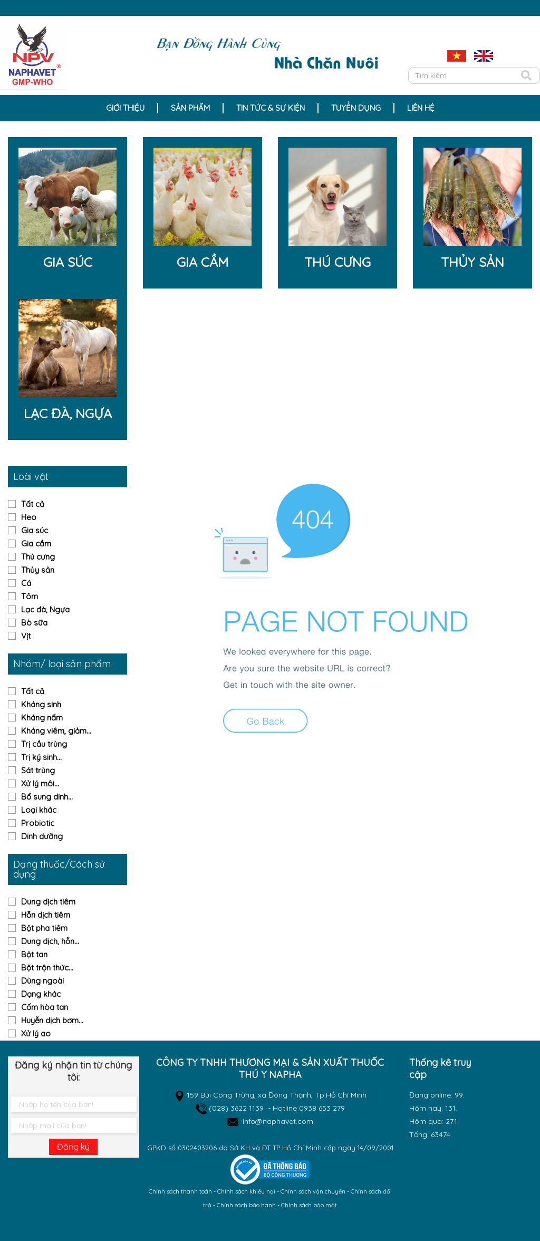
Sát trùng (38, 770)
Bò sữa (34, 622)
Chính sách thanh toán (180, 1191)
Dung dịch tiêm (48, 901)
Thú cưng (38, 556)
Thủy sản (37, 569)
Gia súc (34, 530)
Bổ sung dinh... (47, 796)
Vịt (26, 635)
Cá (26, 583)
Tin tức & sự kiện (270, 108)
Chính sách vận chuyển (313, 1191)
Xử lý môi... (40, 783)
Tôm (29, 596)
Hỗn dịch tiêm (45, 914)
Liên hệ (421, 108)
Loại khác (38, 809)
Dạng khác (41, 993)
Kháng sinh (41, 704)
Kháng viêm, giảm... (56, 730)
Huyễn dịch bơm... (52, 1020)
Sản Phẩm (190, 108)
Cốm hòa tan (44, 1007)
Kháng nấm (42, 717)
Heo (28, 517)
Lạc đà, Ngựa (45, 609)
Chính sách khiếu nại (246, 1191)
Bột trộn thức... (47, 967)
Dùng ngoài (42, 980)
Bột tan (34, 954)
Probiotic (37, 823)
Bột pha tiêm (44, 927)
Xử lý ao (36, 1033)
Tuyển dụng (356, 108)
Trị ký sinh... (41, 757)
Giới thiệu (125, 108)
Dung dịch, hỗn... (50, 941)
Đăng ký (73, 1146)
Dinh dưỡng (42, 836)
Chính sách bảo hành (246, 1205)
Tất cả (32, 503)
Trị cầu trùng (44, 743)
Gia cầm (36, 543)
